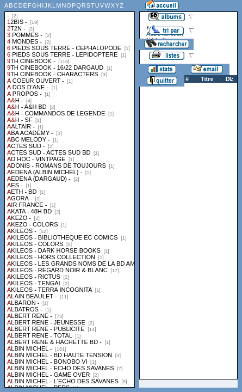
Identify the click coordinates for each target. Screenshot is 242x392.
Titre (207, 79)
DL (230, 79)
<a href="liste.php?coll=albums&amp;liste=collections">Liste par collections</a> (69, 194)
